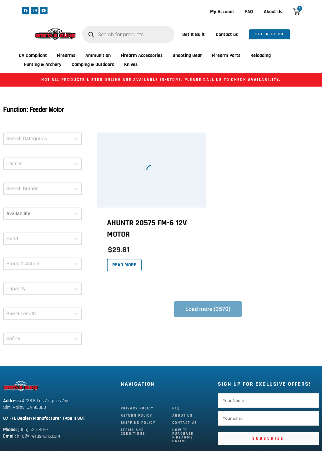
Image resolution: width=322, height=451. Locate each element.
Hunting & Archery (43, 64)
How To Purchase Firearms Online (183, 435)
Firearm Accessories (142, 55)
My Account (222, 11)
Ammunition (98, 55)
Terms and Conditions (133, 432)
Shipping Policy (138, 422)
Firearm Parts (226, 55)
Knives (131, 64)
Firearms (66, 55)
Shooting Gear (187, 55)
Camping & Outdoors (93, 64)
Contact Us (184, 422)
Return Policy (136, 415)
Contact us (227, 34)
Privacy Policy (137, 408)
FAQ (249, 11)
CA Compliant (33, 55)
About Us (273, 11)
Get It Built (193, 34)
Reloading (260, 55)
